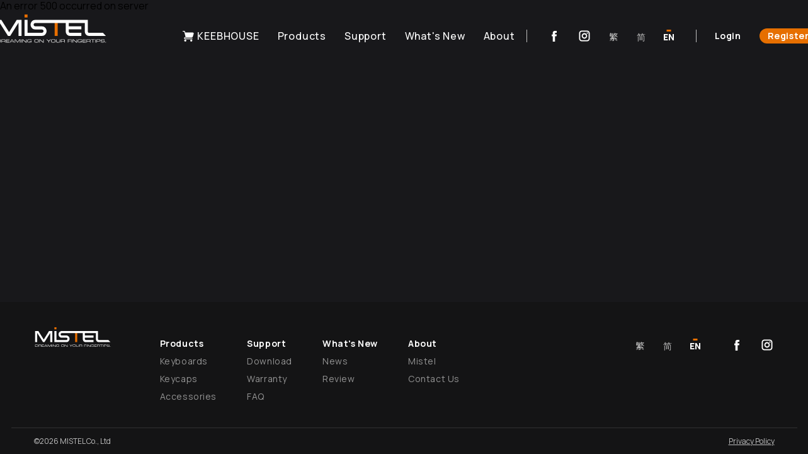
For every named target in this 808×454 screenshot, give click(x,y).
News (335, 361)
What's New (435, 36)
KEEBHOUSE (220, 36)
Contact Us (434, 379)
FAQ (256, 396)
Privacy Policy (752, 441)
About (499, 36)
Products (302, 36)
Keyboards (184, 361)
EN (668, 37)
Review (338, 379)
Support (365, 36)
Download (269, 361)
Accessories (188, 396)
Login (728, 36)
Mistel (422, 361)
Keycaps (179, 379)
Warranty (267, 379)
